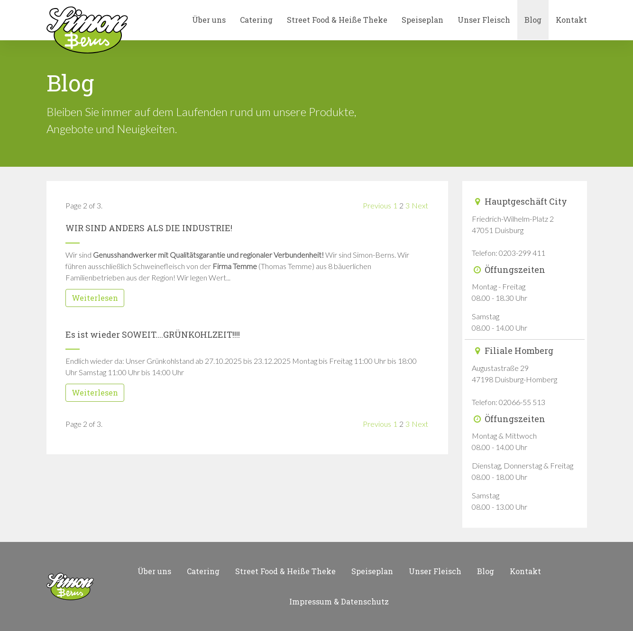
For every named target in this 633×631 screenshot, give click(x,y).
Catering (256, 20)
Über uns (209, 20)
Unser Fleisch (484, 20)
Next (420, 205)
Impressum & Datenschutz (339, 601)
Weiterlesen (95, 298)
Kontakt (571, 20)
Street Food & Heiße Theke (337, 20)
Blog (532, 20)
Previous (377, 205)
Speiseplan (422, 20)
